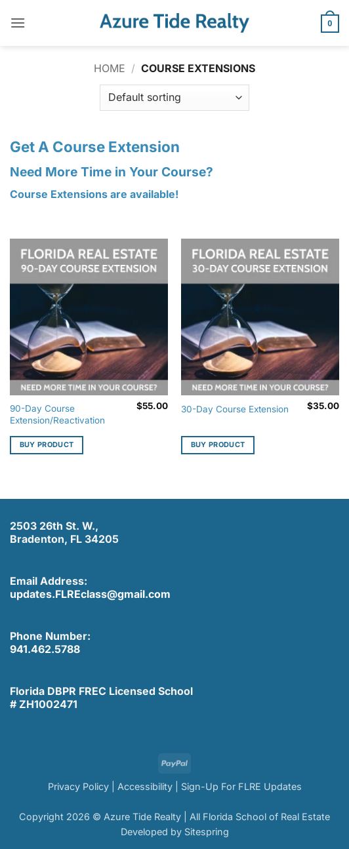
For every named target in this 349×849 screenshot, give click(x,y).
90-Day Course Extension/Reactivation (57, 414)
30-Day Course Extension (235, 409)
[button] (18, 23)
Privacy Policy (78, 786)
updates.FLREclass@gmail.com (90, 594)
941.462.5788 (45, 649)
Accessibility (145, 786)
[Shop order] (174, 98)
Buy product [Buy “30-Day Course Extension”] (218, 444)
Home (109, 68)
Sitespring (206, 831)
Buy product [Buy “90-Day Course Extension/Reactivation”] (47, 444)
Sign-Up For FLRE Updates (241, 786)
